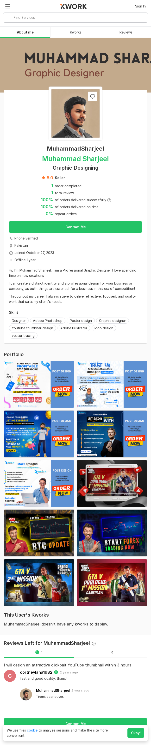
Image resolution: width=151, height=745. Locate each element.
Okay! (136, 733)
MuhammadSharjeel (53, 690)
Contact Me (75, 227)
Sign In (140, 6)
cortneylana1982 (36, 672)
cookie (32, 730)
